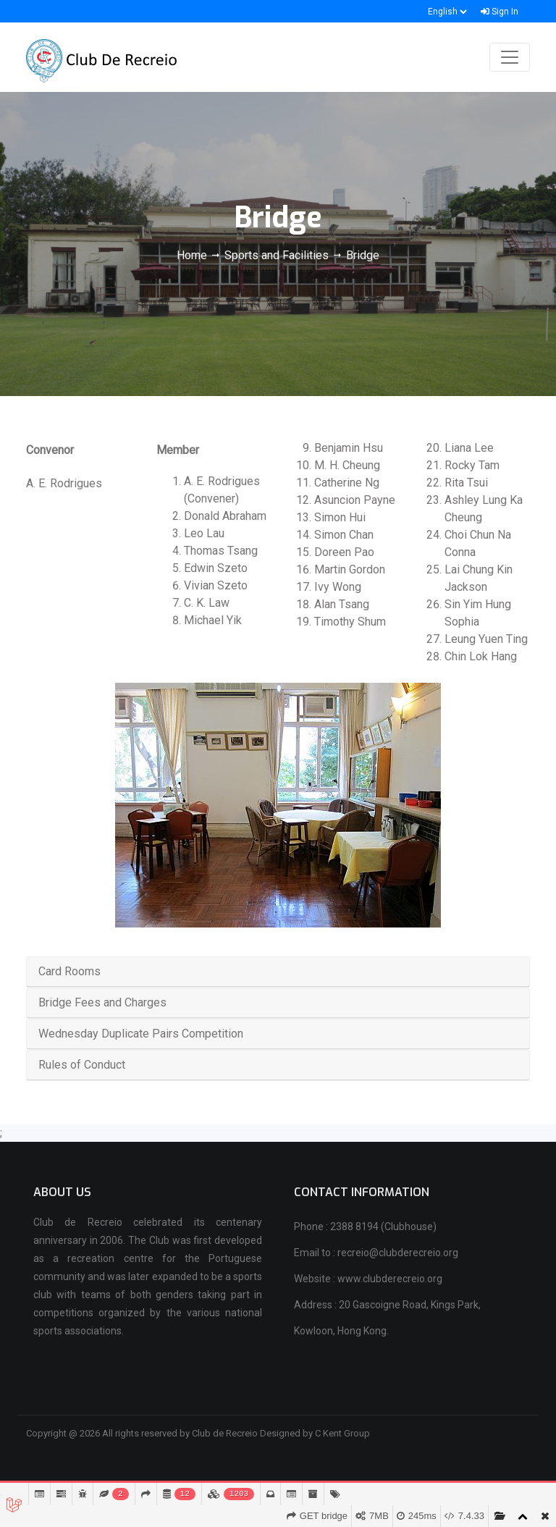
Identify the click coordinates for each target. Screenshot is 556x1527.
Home (193, 255)
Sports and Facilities (276, 255)
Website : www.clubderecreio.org (368, 1278)
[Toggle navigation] (509, 57)
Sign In (499, 12)
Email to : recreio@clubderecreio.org (376, 1252)
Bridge (362, 255)
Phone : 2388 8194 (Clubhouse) (365, 1226)
